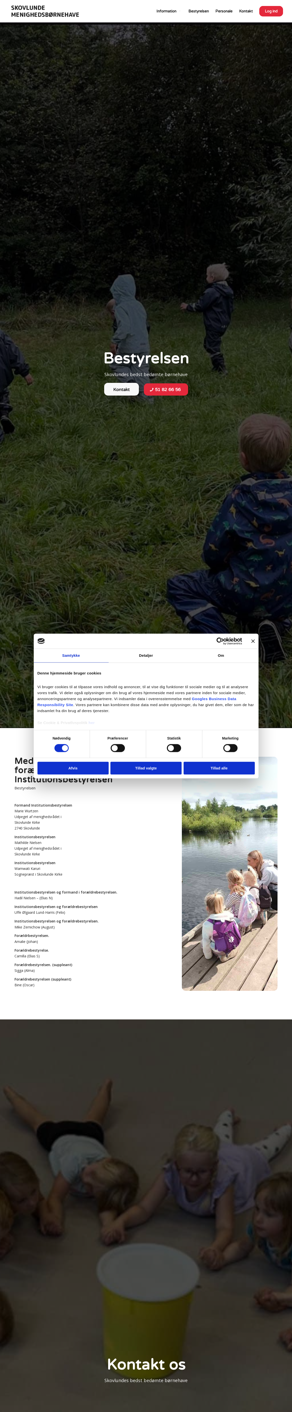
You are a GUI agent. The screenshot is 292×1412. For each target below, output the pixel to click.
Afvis (73, 768)
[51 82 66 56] (166, 389)
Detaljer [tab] (146, 655)
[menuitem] (169, 11)
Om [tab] (221, 655)
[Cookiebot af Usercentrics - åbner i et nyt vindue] (220, 641)
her (92, 723)
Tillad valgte (146, 768)
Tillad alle (219, 768)
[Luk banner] (253, 641)
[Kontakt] (121, 389)
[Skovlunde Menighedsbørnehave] (45, 11)
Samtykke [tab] (71, 655)
